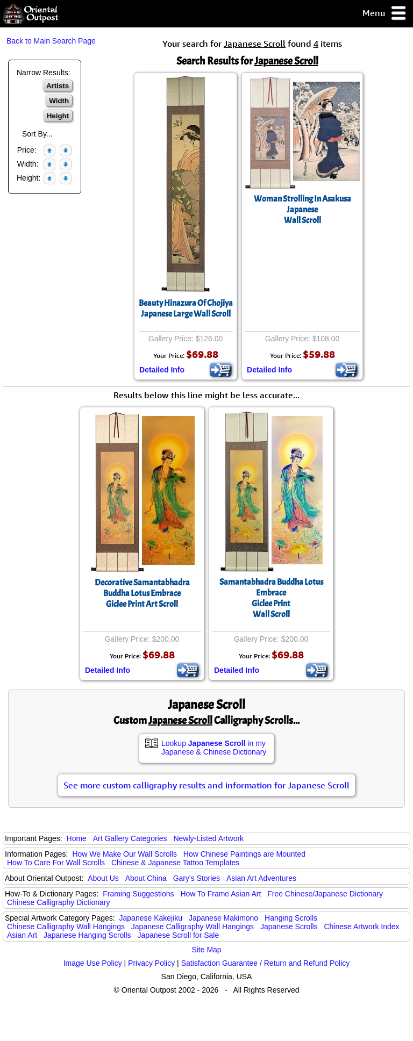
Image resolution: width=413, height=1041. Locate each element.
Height (58, 116)
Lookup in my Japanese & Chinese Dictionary (213, 747)
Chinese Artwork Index (362, 926)
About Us (103, 878)
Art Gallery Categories (130, 838)
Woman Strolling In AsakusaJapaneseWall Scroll (302, 209)
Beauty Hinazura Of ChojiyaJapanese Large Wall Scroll (186, 308)
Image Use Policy (92, 963)
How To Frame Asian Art (220, 893)
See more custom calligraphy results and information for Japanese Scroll (206, 785)
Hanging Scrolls (291, 918)
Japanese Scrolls (289, 926)
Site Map (206, 949)
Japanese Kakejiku (151, 918)
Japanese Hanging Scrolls (87, 935)
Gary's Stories (196, 878)
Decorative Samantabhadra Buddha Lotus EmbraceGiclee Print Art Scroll (142, 593)
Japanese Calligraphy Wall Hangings (192, 926)
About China (146, 878)
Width (59, 101)
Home (77, 838)
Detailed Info (161, 369)
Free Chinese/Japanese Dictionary (325, 893)
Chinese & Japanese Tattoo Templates (175, 862)
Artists (57, 86)
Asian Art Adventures (261, 878)
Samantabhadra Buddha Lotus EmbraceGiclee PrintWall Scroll (271, 598)
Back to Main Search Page (51, 41)
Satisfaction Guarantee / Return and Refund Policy (265, 963)
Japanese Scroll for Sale (178, 935)
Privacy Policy (151, 963)
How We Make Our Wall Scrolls (124, 854)
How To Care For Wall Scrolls (56, 862)
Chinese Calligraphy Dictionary (58, 902)
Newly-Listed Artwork (208, 838)
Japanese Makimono (223, 918)
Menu (384, 13)
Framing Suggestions (138, 893)
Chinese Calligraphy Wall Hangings (66, 926)
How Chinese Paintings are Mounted (244, 854)
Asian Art (22, 935)
